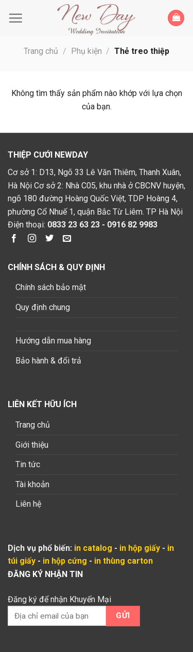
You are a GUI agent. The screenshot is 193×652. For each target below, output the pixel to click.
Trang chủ (41, 51)
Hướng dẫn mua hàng (53, 341)
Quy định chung (42, 307)
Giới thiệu (31, 445)
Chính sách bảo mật (50, 287)
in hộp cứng (65, 561)
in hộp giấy (139, 548)
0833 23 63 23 (73, 224)
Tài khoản (32, 484)
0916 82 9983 (132, 224)
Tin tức (27, 464)
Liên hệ (28, 504)
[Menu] (18, 18)
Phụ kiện (86, 51)
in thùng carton (123, 561)
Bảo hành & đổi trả (48, 361)
